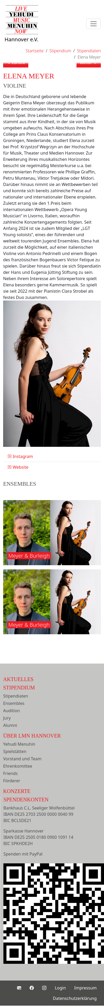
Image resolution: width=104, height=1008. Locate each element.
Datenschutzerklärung (75, 998)
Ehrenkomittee (17, 766)
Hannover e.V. (21, 29)
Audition (11, 710)
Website (17, 467)
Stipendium (19, 687)
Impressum (85, 988)
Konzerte (16, 791)
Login (60, 988)
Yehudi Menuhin (19, 744)
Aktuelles (18, 679)
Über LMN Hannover (32, 736)
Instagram (20, 456)
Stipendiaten (15, 696)
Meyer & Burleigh (29, 555)
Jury (7, 718)
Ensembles (13, 703)
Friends (10, 773)
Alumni (10, 725)
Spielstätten (14, 751)
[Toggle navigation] (93, 24)
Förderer (11, 781)
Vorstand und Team (22, 759)
